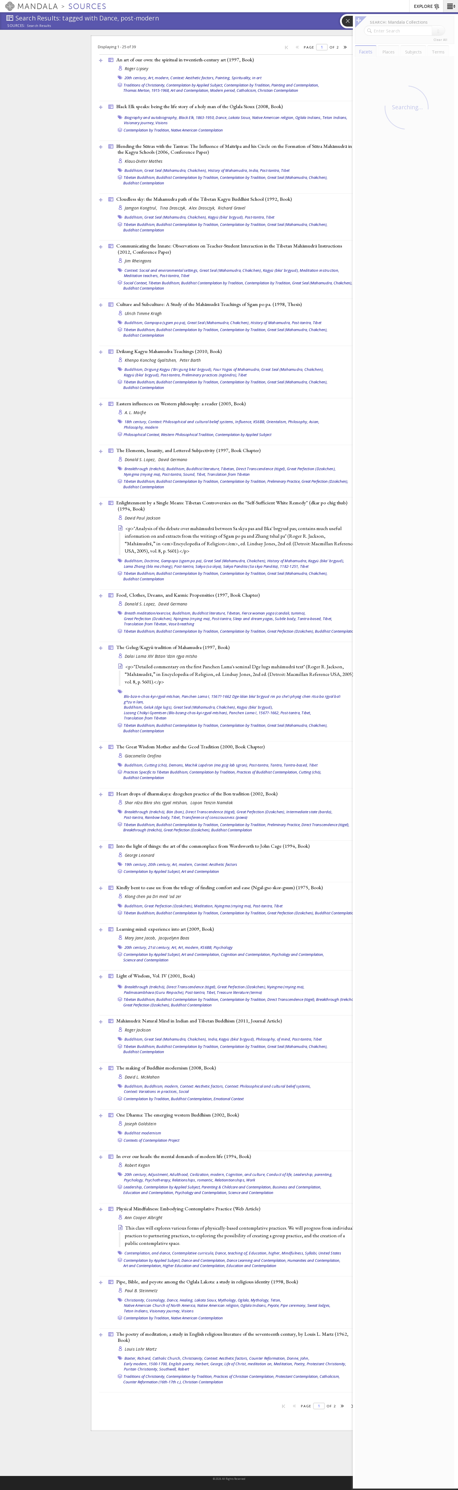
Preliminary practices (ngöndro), (209, 375)
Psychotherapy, (158, 1180)
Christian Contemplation (278, 90)
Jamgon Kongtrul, (142, 208)
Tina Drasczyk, (174, 208)
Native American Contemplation (197, 130)
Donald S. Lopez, (141, 459)
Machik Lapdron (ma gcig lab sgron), (216, 765)
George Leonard (140, 855)
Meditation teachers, (141, 275)
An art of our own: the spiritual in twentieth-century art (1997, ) (185, 59)
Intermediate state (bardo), (309, 811)
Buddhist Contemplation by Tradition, (187, 177)
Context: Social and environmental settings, (161, 270)
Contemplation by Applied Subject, (194, 85)
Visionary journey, (139, 122)
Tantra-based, (309, 618)
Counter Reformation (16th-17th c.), (152, 1382)
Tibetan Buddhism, (139, 177)
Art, (174, 947)
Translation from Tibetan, (146, 624)
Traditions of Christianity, (144, 85)
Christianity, (134, 1300)
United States (329, 1253)
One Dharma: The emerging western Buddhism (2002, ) (177, 1115)
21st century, (159, 947)
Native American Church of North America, (160, 1305)
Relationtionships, (230, 1180)
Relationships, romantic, (193, 1180)
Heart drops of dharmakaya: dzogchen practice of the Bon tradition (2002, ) (196, 793)
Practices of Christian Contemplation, (244, 1376)
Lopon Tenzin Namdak (211, 802)
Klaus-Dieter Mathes (144, 161)
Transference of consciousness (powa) (214, 817)
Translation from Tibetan (228, 474)
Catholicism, (247, 90)
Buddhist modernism (142, 1133)
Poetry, (300, 1363)
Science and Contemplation (146, 960)
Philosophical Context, (142, 434)
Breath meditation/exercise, (147, 613)
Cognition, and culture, (246, 1174)
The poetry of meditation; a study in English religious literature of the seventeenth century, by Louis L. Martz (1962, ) (232, 1337)
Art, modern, (158, 77)
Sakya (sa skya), (208, 566)
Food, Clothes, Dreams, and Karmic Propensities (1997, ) (188, 595)
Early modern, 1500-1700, (146, 1363)
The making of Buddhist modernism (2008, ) (166, 1068)
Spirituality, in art (246, 77)
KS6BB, (259, 421)
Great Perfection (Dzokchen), (311, 468)
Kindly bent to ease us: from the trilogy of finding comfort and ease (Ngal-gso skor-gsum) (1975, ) (219, 887)
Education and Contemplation (251, 1265)
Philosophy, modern (141, 427)
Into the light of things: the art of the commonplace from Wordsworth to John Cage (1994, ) (213, 846)
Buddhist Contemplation (143, 183)
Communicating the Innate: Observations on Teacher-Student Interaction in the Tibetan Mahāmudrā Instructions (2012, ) (229, 249)
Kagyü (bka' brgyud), (226, 217)
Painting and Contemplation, (295, 85)
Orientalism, (276, 421)
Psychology (223, 947)
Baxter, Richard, (138, 1358)
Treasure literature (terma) (239, 992)
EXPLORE (427, 7)
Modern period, (223, 90)
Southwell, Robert (174, 1369)
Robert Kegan (137, 1165)
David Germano (173, 459)
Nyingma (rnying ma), (142, 474)
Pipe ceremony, (293, 1305)
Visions (161, 122)
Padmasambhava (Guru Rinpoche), (154, 992)
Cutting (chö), (156, 765)
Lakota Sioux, (239, 117)
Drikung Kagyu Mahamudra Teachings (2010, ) (169, 351)
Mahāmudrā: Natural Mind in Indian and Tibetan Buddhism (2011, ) (199, 1020)
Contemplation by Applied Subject (243, 434)
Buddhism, (133, 170)
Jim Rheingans (138, 261)
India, (254, 170)
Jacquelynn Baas (174, 938)
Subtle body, (285, 618)
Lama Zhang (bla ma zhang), (149, 566)
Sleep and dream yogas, (253, 618)
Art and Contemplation (200, 871)
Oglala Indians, (308, 117)
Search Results (39, 26)
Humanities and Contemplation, (313, 1260)
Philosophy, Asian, (304, 421)
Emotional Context (229, 1098)
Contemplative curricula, (193, 1253)
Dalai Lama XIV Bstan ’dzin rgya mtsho (161, 656)
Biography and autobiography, (151, 117)
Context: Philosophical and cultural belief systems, (191, 421)
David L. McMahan (142, 1077)
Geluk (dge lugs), (158, 707)
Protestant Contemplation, (297, 1376)
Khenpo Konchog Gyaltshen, (151, 360)
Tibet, (201, 474)
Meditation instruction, (319, 270)
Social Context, (136, 282)
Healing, (187, 1300)
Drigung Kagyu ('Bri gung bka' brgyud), (178, 369)
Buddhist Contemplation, (192, 1098)
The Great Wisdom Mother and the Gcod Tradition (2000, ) (190, 746)
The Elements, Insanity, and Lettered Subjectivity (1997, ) (188, 450)
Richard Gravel (231, 208)
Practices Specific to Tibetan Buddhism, (156, 772)
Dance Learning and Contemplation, (257, 1260)
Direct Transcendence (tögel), (261, 468)
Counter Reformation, (267, 1358)
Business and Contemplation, (297, 1187)
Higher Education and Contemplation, (194, 1265)
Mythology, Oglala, (234, 1300)
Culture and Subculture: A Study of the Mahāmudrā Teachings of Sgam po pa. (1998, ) (209, 304)
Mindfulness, (293, 1253)
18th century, (135, 421)
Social (184, 1091)
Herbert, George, (209, 1363)
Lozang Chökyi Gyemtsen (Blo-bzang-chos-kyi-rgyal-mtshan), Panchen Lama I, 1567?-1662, (202, 712)
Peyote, (274, 1305)
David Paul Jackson (143, 518)
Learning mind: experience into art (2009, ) (165, 929)
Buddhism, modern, (161, 1086)
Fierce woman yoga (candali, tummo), (274, 613)
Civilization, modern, (207, 1174)
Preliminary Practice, (284, 481)
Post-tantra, (270, 170)
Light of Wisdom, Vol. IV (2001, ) (155, 975)
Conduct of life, (279, 1174)
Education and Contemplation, (148, 1192)
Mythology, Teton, (266, 1300)
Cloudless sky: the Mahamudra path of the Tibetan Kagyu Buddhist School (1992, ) (204, 199)
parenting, (324, 1174)
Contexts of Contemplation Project (151, 1140)
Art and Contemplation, (190, 90)
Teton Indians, (335, 117)
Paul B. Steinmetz (141, 1290)
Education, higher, (265, 1253)
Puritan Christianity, (141, 1369)
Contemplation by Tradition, (247, 85)
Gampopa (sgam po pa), (165, 322)
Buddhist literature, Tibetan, (210, 468)
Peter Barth (190, 360)
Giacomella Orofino (143, 756)
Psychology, (134, 1180)
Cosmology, (156, 1300)
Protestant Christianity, (326, 1363)
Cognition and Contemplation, (246, 954)
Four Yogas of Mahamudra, (236, 369)
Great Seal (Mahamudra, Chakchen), (175, 170)
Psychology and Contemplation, (298, 954)
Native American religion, (273, 117)
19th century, (135, 864)
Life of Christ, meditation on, (248, 1363)
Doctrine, (152, 560)
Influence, (243, 421)
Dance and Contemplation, (203, 1260)
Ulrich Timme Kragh (143, 313)
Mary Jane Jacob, (141, 938)
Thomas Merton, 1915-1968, (146, 90)
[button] (450, 6)
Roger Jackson (138, 1030)
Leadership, (304, 1174)
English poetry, (182, 1363)
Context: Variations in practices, (151, 1091)
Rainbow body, (157, 817)
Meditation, (204, 905)
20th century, (135, 77)
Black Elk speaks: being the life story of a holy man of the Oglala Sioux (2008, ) (199, 106)
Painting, (222, 77)
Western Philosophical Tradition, (187, 434)
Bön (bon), (175, 811)
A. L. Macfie (135, 412)
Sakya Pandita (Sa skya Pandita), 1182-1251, (261, 566)
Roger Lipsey (136, 68)
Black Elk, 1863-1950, (197, 117)
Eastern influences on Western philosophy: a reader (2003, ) (181, 403)
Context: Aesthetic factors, (192, 77)
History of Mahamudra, (228, 170)
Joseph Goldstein (140, 1123)
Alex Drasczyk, (202, 208)
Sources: (16, 26)
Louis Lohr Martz (141, 1349)
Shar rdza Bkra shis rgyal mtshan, (157, 802)
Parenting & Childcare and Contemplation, (237, 1187)
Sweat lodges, (318, 1305)
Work (250, 1180)
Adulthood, (179, 1174)
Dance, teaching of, (231, 1253)
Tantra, (276, 765)
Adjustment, (158, 1174)
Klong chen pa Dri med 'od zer (153, 896)
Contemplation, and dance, (147, 1253)
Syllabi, (311, 1253)
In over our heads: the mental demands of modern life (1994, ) (183, 1156)
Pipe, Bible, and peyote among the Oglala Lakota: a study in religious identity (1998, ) (207, 1281)
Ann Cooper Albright (144, 1217)
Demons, (176, 765)
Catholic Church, (166, 1358)
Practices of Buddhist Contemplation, (267, 772)
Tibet (285, 170)
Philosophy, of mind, (273, 1039)
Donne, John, (298, 1358)
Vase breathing (182, 624)
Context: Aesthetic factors (215, 864)
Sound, (189, 474)
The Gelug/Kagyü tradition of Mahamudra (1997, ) (173, 647)
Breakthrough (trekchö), (145, 468)
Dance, (222, 117)
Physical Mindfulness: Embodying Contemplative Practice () (188, 1208)
